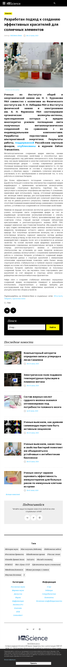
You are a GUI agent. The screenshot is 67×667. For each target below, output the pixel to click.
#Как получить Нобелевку (31, 549)
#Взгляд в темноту (45, 559)
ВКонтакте (58, 296)
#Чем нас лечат (53, 554)
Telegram (7, 299)
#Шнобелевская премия (35, 554)
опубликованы (26, 146)
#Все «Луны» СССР (22, 564)
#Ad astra (30, 559)
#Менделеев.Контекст (14, 570)
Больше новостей (13, 494)
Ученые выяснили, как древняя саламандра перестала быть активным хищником (43, 425)
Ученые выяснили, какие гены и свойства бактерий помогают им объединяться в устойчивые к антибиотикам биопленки (43, 450)
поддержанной (24, 142)
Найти (53, 327)
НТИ (18, 612)
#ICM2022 (9, 564)
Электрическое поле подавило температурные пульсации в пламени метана (43, 378)
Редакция (49, 590)
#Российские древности (14, 554)
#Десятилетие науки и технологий (46, 564)
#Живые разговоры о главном (37, 570)
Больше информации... (10, 659)
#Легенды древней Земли (14, 559)
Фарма (18, 597)
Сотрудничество (49, 594)
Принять (33, 663)
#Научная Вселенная (13, 575)
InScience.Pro (18, 604)
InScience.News (13, 35)
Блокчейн (18, 608)
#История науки (11, 549)
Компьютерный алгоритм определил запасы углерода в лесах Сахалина (42, 356)
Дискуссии (18, 594)
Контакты (49, 597)
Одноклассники (18, 299)
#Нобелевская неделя (52, 549)
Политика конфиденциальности (49, 601)
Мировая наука (18, 590)
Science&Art (18, 615)
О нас (49, 587)
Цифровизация (18, 601)
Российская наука (18, 587)
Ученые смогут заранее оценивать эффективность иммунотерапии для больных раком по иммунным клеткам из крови (43, 479)
